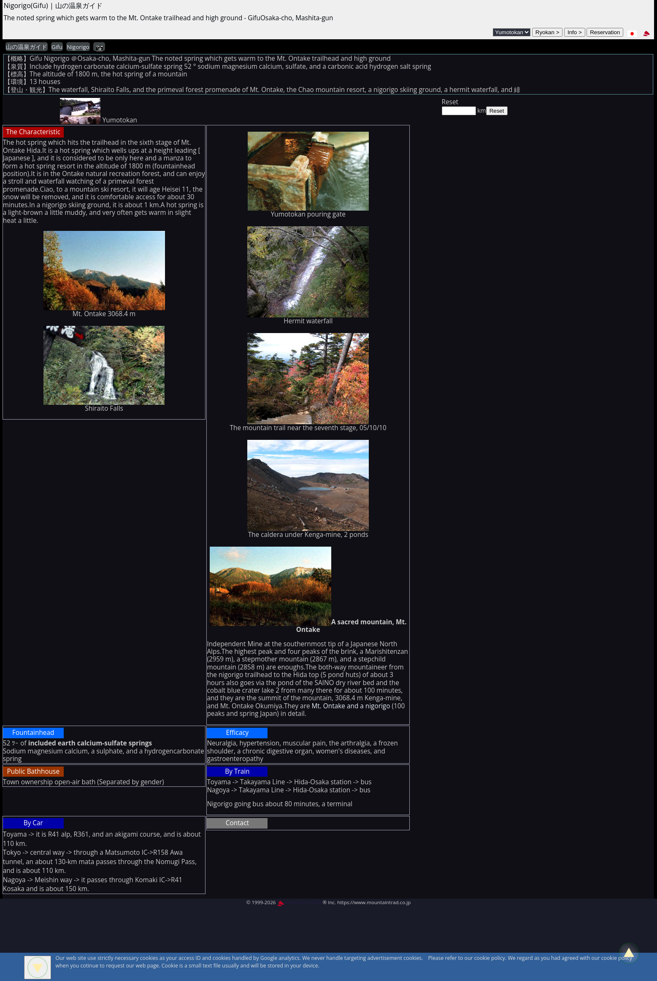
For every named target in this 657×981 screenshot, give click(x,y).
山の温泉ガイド (26, 47)
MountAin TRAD (299, 902)
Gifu (56, 47)
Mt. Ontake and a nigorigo (352, 706)
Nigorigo (78, 47)
